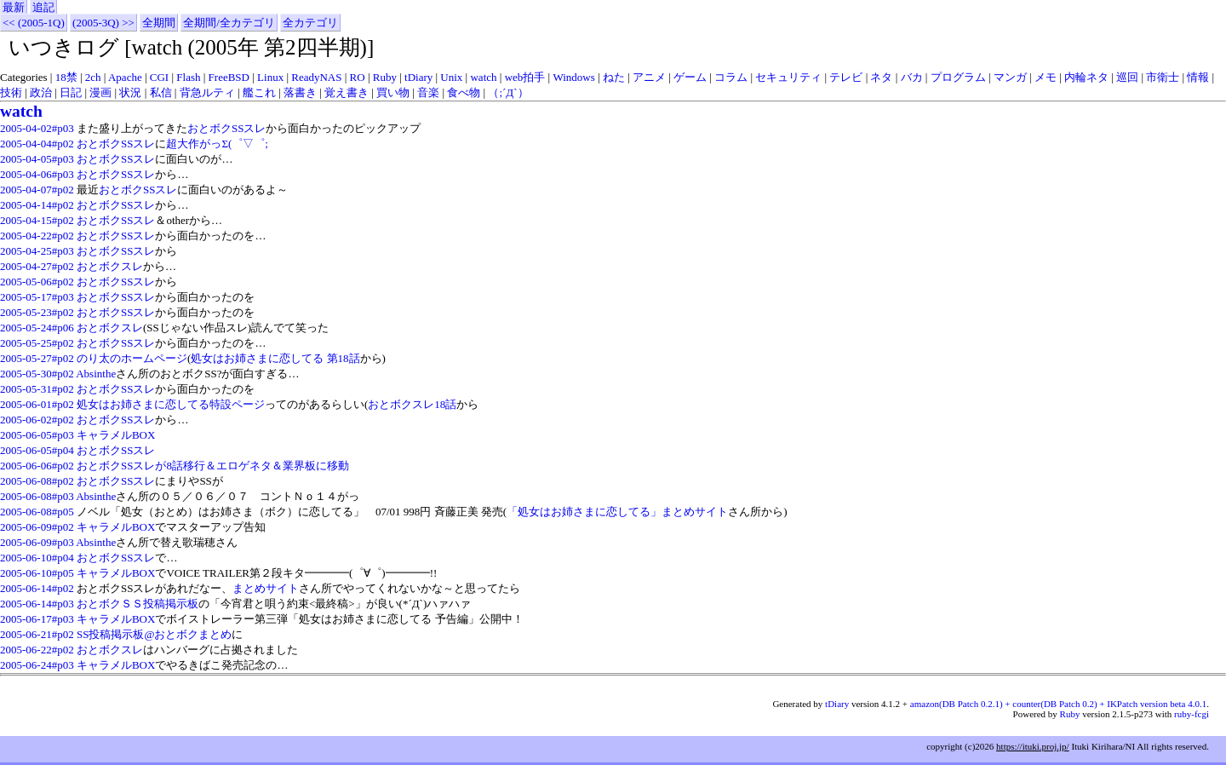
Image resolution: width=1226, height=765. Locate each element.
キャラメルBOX (116, 435)
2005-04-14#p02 (37, 204)
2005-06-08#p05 (37, 511)
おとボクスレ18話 (412, 404)
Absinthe (96, 373)
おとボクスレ (110, 266)
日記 (71, 92)
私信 (161, 92)
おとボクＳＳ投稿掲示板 (137, 603)
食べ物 (463, 92)
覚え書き (346, 92)
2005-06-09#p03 (37, 542)
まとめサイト (265, 588)
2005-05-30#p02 (37, 373)
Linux (270, 77)
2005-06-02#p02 (37, 419)
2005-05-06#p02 (37, 281)
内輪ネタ (1086, 77)
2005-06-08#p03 (37, 496)
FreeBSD (229, 77)
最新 (14, 7)
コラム (731, 77)
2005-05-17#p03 (37, 296)
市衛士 (1162, 77)
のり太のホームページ (132, 358)
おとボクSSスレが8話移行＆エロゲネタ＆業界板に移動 (213, 465)
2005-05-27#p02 (37, 358)
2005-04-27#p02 (37, 266)
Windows (573, 77)
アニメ (649, 77)
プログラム (958, 77)
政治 (41, 92)
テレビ (845, 77)
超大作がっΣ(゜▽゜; (217, 143)
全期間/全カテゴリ (229, 22)
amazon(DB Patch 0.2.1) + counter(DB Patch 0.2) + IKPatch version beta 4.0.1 (1058, 704)
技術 (11, 92)
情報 (1198, 77)
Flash (188, 77)
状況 (130, 92)
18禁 (66, 77)
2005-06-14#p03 (37, 603)
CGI (159, 77)
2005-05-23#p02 (37, 312)
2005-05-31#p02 (37, 388)
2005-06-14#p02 (37, 588)
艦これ (259, 92)
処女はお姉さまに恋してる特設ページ (171, 404)
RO (357, 77)
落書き (300, 92)
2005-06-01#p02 (37, 404)
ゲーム (690, 77)
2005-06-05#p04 (37, 450)
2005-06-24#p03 (37, 665)
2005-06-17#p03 (37, 619)
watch (483, 77)
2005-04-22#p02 (37, 235)
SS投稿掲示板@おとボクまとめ (154, 634)
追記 (43, 7)
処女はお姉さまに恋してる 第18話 (275, 358)
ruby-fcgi (1191, 714)
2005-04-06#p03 (37, 174)
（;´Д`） (508, 92)
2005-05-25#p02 (37, 342)
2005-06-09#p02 (37, 527)
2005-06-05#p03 (37, 435)
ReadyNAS (316, 77)
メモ (1045, 77)
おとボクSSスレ (226, 128)
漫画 (100, 92)
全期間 (158, 22)
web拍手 (525, 77)
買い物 (393, 92)
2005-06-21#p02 (37, 634)
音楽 (428, 92)
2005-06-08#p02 (37, 481)
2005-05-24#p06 (37, 327)
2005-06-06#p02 (37, 465)
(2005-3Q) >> (103, 22)
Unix (451, 77)
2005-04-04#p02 (37, 143)
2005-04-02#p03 (37, 128)
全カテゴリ (310, 22)
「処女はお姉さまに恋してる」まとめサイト (617, 511)
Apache (125, 77)
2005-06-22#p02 (37, 649)
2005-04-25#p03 (37, 250)
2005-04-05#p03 (37, 158)
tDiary (418, 77)
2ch (93, 77)
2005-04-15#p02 (37, 220)
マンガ (1010, 77)
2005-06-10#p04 (37, 557)
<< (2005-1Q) (34, 22)
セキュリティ (788, 77)
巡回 (1127, 77)
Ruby (385, 77)
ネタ (881, 77)
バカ (912, 77)
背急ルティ (207, 92)
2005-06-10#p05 (37, 573)
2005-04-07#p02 (37, 189)
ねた (614, 77)
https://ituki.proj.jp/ (1032, 746)
